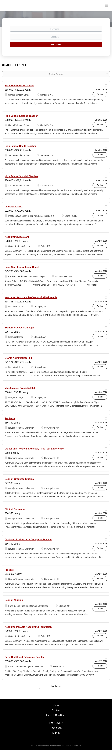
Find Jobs (56, 44)
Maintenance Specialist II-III (20, 388)
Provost (9, 570)
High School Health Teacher (20, 146)
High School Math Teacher (19, 85)
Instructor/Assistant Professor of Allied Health (31, 297)
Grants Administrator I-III (19, 358)
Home (56, 705)
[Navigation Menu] (106, 5)
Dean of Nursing (14, 600)
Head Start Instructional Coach (22, 267)
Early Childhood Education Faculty (24, 657)
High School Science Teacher (21, 116)
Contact (56, 710)
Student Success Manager (19, 327)
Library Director (13, 206)
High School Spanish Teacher (21, 176)
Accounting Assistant (17, 237)
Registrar (10, 418)
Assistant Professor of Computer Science (28, 539)
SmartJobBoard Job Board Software (66, 746)
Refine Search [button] (56, 74)
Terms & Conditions (56, 715)
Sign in (56, 733)
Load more (56, 686)
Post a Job (56, 728)
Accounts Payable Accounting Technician (28, 627)
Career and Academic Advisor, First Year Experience (34, 448)
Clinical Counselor (15, 509)
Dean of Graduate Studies (19, 479)
